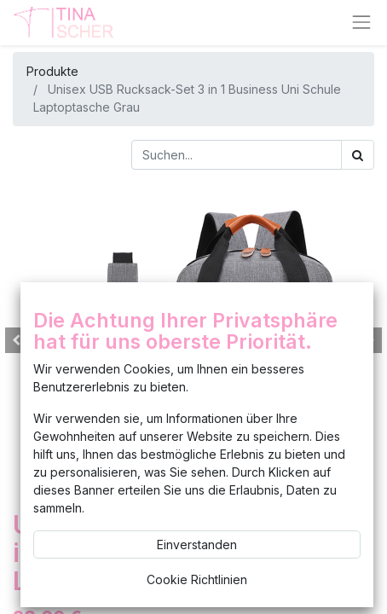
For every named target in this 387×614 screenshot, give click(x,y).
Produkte (52, 71)
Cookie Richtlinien (197, 579)
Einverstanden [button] (197, 544)
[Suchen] (357, 155)
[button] (16, 340)
